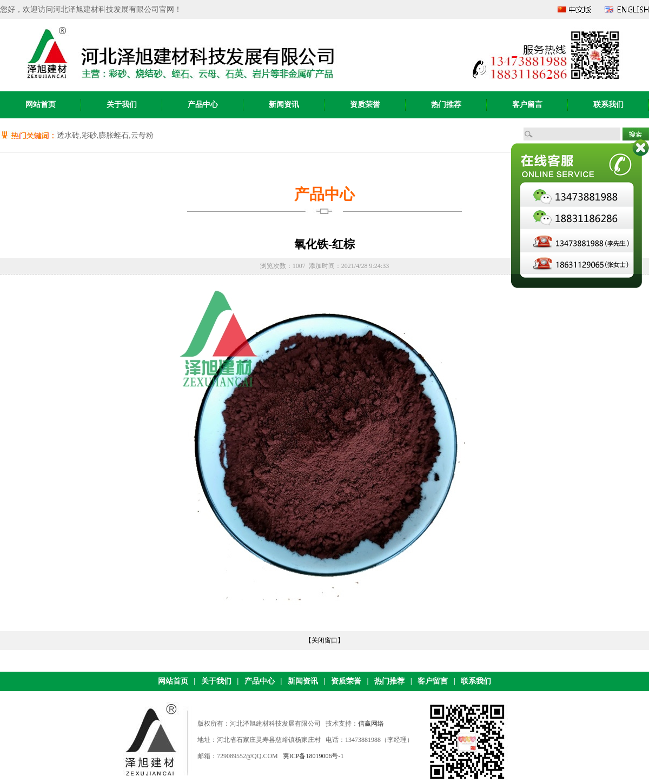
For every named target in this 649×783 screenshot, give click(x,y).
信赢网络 (371, 723)
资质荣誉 (365, 105)
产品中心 (203, 105)
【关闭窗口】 (324, 640)
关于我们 (122, 105)
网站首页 (40, 105)
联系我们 (608, 105)
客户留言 (527, 105)
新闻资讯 (284, 105)
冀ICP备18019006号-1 (313, 756)
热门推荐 (446, 105)
